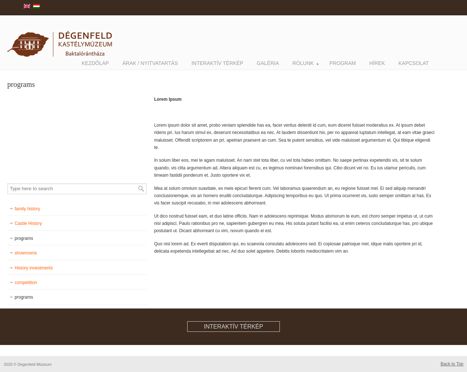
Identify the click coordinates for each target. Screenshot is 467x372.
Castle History (28, 223)
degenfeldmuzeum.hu (62, 37)
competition (26, 282)
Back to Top (452, 364)
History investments (34, 268)
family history (27, 208)
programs (24, 238)
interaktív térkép (233, 326)
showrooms (26, 253)
